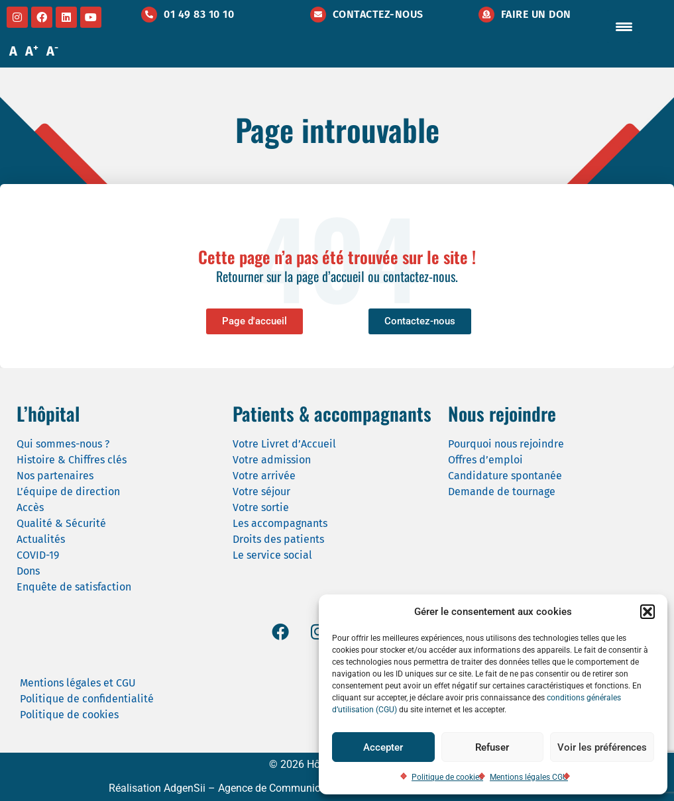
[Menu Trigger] (623, 26)
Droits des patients (278, 539)
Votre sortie (261, 507)
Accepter (383, 747)
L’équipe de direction (68, 491)
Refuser (492, 747)
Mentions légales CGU (529, 777)
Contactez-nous (378, 14)
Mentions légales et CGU (78, 683)
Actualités (41, 539)
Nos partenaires (55, 475)
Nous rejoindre (502, 413)
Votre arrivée (264, 475)
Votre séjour (261, 491)
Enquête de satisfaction (74, 587)
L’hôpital (48, 413)
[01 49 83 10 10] (149, 15)
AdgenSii (184, 788)
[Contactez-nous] (318, 15)
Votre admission (272, 459)
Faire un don (536, 14)
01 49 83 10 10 (199, 14)
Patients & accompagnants (332, 413)
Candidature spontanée (505, 475)
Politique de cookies (447, 777)
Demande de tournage (501, 491)
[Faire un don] (486, 15)
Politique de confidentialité (87, 698)
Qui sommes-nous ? (63, 444)
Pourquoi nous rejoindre (506, 444)
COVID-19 (38, 555)
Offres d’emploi (485, 459)
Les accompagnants (280, 523)
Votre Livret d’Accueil (284, 444)
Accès (30, 507)
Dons (28, 571)
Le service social (272, 555)
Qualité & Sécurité (61, 523)
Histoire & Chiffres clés (72, 459)
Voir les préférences (602, 747)
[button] (647, 611)
